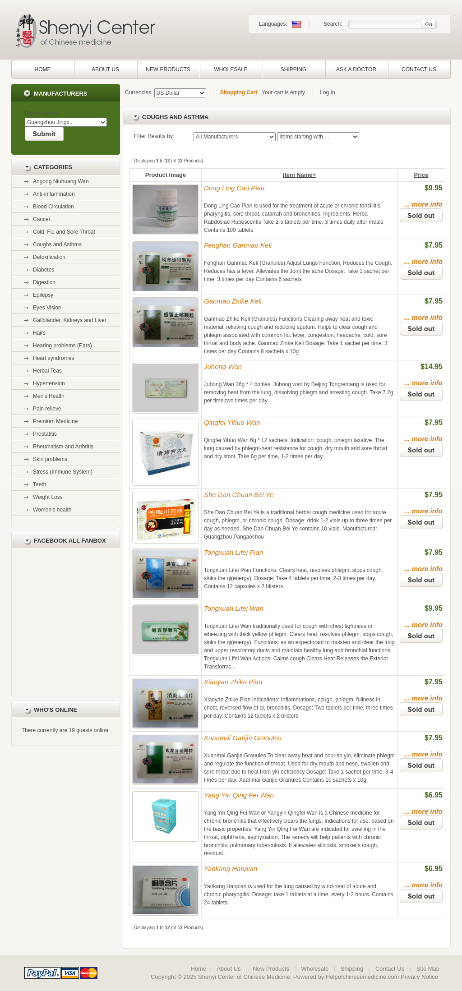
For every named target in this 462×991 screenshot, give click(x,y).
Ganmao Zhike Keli (233, 301)
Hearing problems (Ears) (62, 345)
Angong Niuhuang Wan (61, 181)
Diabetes (43, 270)
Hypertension (49, 383)
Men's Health (49, 396)
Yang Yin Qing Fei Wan (239, 795)
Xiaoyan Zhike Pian (233, 682)
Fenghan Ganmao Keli (238, 245)
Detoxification (49, 257)
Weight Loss (48, 497)
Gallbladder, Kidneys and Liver (69, 320)
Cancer (42, 219)
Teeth (39, 484)
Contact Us (419, 69)
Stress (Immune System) (62, 472)
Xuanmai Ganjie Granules (243, 738)
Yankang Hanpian (230, 868)
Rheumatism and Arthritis (63, 446)
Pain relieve (47, 409)
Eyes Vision (47, 307)
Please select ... (44, 114)
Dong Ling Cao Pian (234, 188)
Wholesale (231, 69)
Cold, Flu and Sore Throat (64, 232)
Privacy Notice (419, 976)
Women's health (52, 510)
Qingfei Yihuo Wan (232, 422)
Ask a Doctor (356, 69)
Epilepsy (43, 295)
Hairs (39, 333)
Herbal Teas (47, 371)
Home (43, 69)
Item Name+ (299, 174)
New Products (168, 69)
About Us (105, 69)
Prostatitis (45, 434)
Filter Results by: (154, 136)
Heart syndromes (53, 358)
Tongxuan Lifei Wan (233, 608)
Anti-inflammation (54, 194)
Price (421, 174)
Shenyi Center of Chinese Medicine (244, 976)
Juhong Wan (223, 366)
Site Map (427, 968)
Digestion (44, 282)
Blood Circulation (53, 206)
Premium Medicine (55, 421)
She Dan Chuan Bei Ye (238, 494)
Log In (327, 92)
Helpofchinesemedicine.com (362, 976)
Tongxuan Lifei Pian (233, 552)
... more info (423, 204)
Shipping (293, 69)
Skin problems (50, 459)
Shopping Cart (239, 92)
